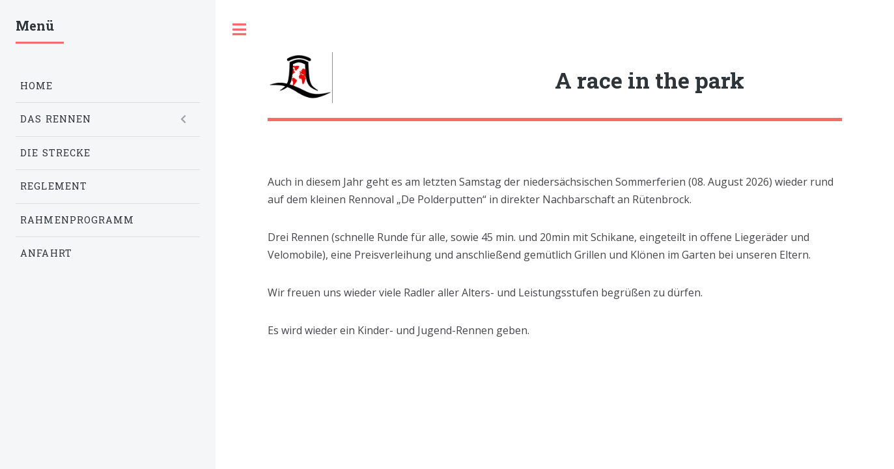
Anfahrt (46, 253)
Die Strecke (55, 153)
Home (36, 85)
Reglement (53, 186)
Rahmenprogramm (77, 220)
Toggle (239, 29)
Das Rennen (55, 119)
